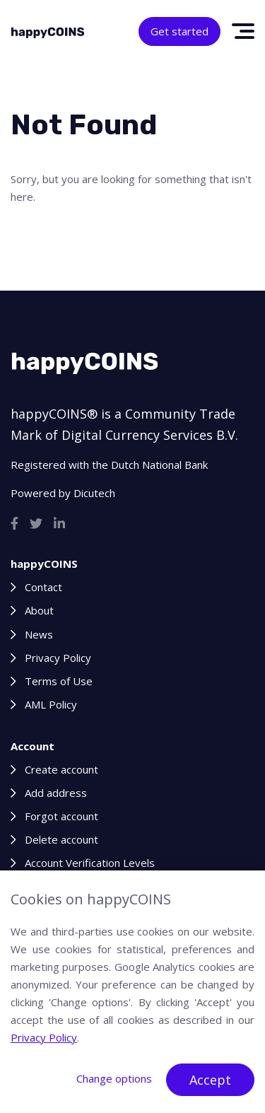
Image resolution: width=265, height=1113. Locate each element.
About (39, 610)
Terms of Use (59, 681)
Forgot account (61, 816)
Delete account (61, 839)
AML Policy (51, 704)
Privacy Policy (58, 658)
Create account (61, 769)
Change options (114, 1078)
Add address (56, 793)
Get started (179, 31)
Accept (210, 1079)
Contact (43, 587)
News (39, 634)
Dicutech (94, 493)
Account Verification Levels (90, 863)
